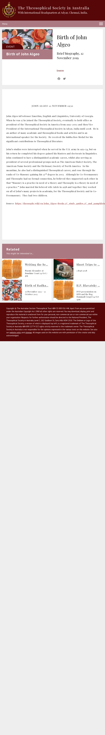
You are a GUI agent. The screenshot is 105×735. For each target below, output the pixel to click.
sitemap (28, 332)
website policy (15, 332)
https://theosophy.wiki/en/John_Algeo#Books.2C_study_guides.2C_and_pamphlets (60, 203)
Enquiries (60, 70)
